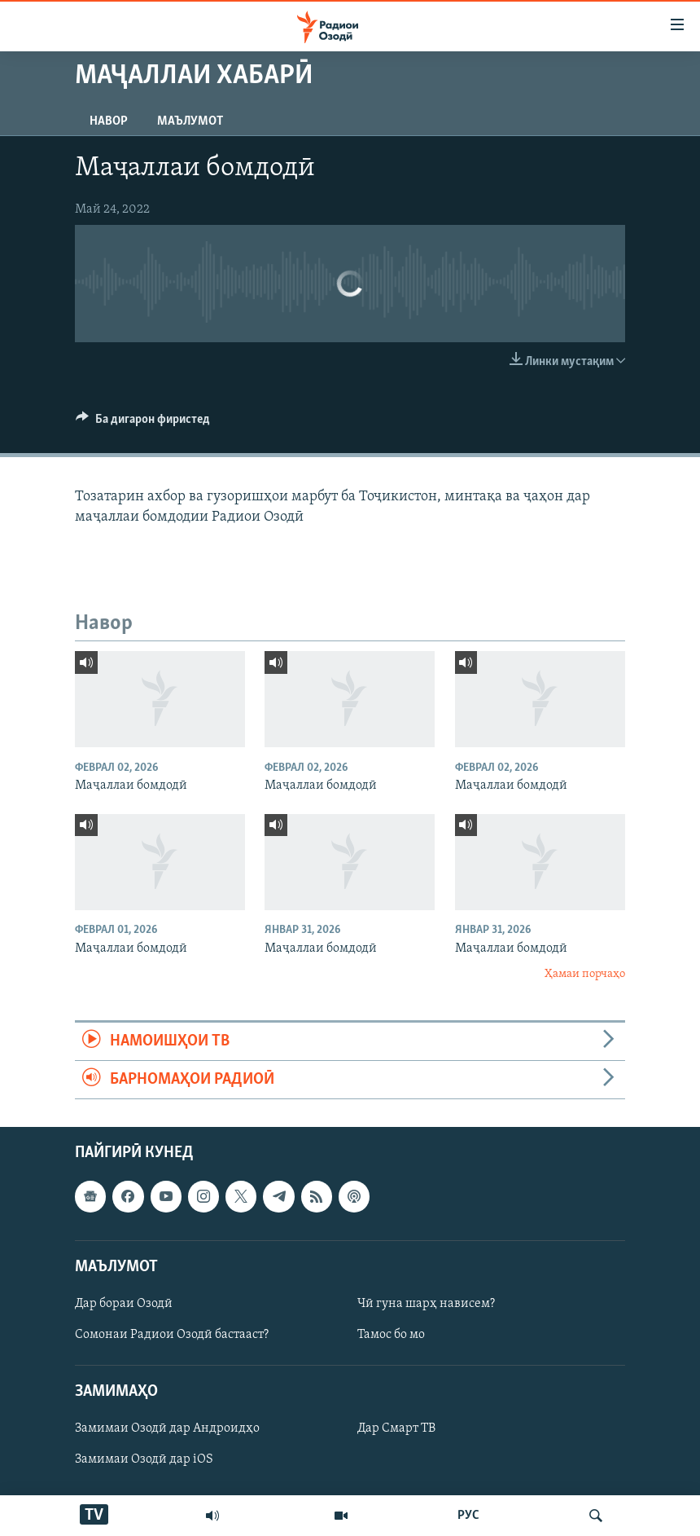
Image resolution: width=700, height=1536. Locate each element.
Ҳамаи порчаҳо (585, 974)
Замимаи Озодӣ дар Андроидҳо (167, 1429)
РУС (468, 1515)
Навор (109, 121)
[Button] (143, 422)
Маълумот (190, 121)
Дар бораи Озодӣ (124, 1303)
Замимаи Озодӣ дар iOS (144, 1460)
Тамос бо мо (391, 1334)
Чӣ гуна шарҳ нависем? (426, 1303)
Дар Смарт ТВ (396, 1429)
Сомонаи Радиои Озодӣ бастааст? (172, 1334)
